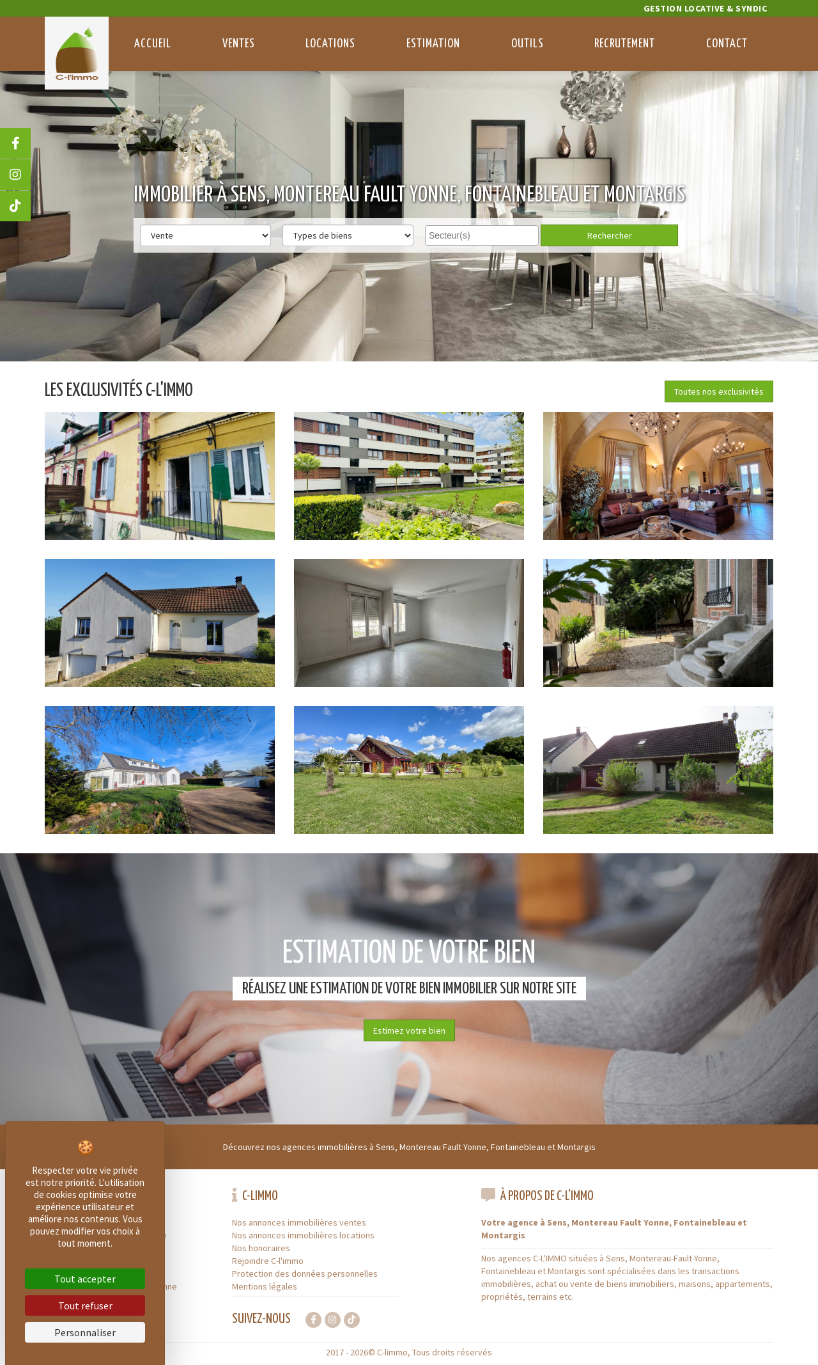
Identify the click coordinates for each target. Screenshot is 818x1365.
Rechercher (609, 235)
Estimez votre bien (409, 1030)
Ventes (238, 44)
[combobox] (482, 235)
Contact (727, 44)
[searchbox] (483, 235)
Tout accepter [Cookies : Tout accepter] (85, 1278)
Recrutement (624, 44)
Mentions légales (264, 1286)
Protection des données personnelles (305, 1273)
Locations (330, 44)
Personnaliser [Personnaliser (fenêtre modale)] (85, 1332)
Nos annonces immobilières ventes (299, 1222)
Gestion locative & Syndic (706, 8)
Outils (527, 44)
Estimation (433, 44)
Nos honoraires (261, 1248)
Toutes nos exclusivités (719, 391)
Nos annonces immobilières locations (303, 1235)
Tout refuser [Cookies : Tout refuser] (85, 1305)
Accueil (152, 44)
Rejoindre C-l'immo (268, 1260)
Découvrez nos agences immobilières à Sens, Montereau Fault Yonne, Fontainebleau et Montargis (409, 1147)
